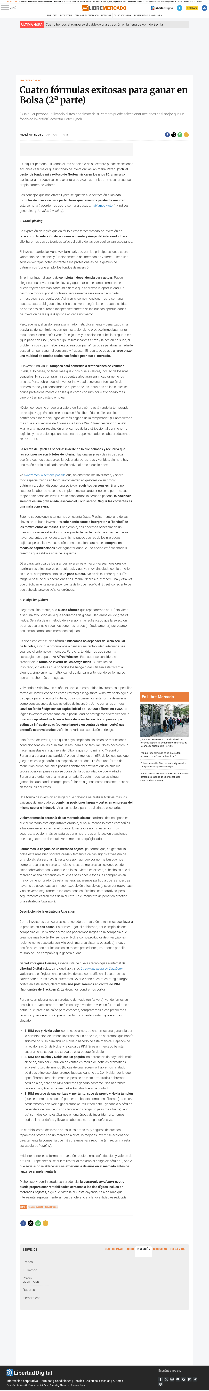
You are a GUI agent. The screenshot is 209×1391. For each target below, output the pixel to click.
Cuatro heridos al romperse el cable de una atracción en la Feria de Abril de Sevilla (104, 24)
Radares (29, 1289)
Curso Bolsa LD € (122, 15)
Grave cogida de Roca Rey (171, 1)
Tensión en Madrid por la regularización (143, 1)
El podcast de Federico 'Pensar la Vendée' (36, 1)
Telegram (198, 1379)
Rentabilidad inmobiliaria (148, 15)
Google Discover (185, 1379)
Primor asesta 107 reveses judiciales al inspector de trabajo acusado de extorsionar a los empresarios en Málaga (164, 776)
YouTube (179, 1379)
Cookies (79, 1381)
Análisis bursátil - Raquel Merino (44, 1207)
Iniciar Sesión (204, 8)
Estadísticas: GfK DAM (38, 1385)
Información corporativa (22, 1381)
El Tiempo (30, 1270)
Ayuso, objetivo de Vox (116, 1)
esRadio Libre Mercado (86, 15)
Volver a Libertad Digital (162, 8)
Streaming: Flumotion (59, 1385)
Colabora (192, 8)
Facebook (160, 1379)
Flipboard (191, 1379)
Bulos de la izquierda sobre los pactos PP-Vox (73, 1)
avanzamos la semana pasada (46, 475)
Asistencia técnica (98, 1381)
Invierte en (66, 15)
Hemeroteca (31, 1298)
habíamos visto (103, 205)
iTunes (160, 1384)
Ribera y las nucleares (193, 1)
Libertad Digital (82, 1373)
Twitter (167, 1379)
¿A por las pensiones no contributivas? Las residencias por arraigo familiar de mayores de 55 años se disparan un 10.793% (164, 725)
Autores (118, 1381)
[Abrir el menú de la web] (41, 8)
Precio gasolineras (31, 1279)
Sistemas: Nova (78, 1385)
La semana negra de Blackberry (103, 968)
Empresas (52, 15)
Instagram (173, 1379)
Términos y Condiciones (55, 1381)
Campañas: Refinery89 (17, 1385)
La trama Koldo (99, 1)
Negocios (106, 15)
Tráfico (28, 1262)
